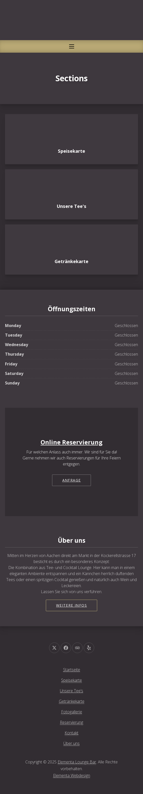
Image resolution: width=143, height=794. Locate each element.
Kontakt (71, 733)
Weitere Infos (71, 605)
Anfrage (71, 480)
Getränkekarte (71, 701)
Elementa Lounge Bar (77, 762)
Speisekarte (71, 680)
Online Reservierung (71, 442)
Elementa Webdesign (71, 775)
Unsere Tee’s (71, 690)
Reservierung (71, 722)
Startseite (71, 669)
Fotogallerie (71, 711)
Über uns (71, 743)
